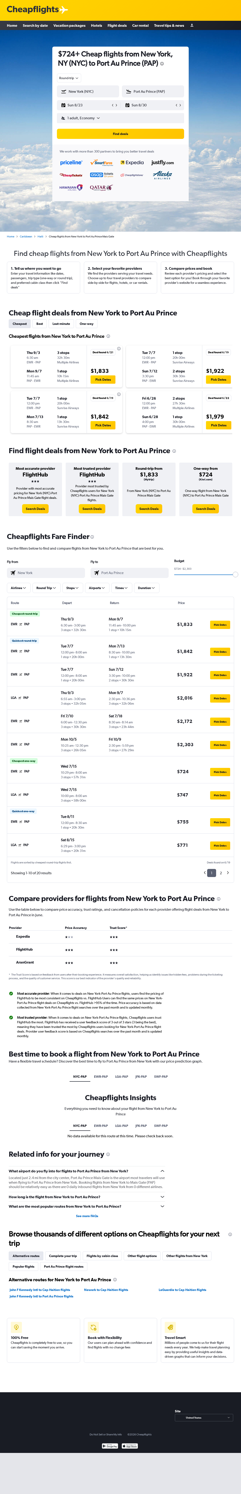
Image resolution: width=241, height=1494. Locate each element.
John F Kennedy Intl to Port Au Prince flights (41, 1296)
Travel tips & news (169, 25)
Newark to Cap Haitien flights (106, 1290)
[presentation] (162, 64)
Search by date (35, 25)
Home (12, 25)
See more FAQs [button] (87, 1216)
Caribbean (26, 236)
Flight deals (117, 25)
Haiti (40, 236)
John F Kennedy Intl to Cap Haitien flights (40, 1290)
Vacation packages (69, 25)
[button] (86, 105)
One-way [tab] (87, 324)
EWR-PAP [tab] (101, 1076)
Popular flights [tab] (23, 1266)
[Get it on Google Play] (110, 1446)
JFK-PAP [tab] (141, 1076)
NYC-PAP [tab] (80, 1076)
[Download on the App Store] (129, 1446)
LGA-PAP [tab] (121, 1076)
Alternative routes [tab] (26, 1256)
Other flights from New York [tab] (187, 1256)
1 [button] (211, 873)
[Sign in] (192, 25)
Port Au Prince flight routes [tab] (63, 1266)
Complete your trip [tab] (63, 1256)
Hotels (96, 25)
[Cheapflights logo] (33, 10)
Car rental (140, 25)
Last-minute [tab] (61, 324)
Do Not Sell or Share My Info (106, 1434)
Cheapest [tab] (20, 324)
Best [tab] (39, 324)
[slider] (235, 574)
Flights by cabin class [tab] (102, 1256)
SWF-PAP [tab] (161, 1076)
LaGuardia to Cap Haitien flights (182, 1290)
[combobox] (69, 78)
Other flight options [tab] (142, 1256)
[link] (35, 508)
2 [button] (221, 873)
